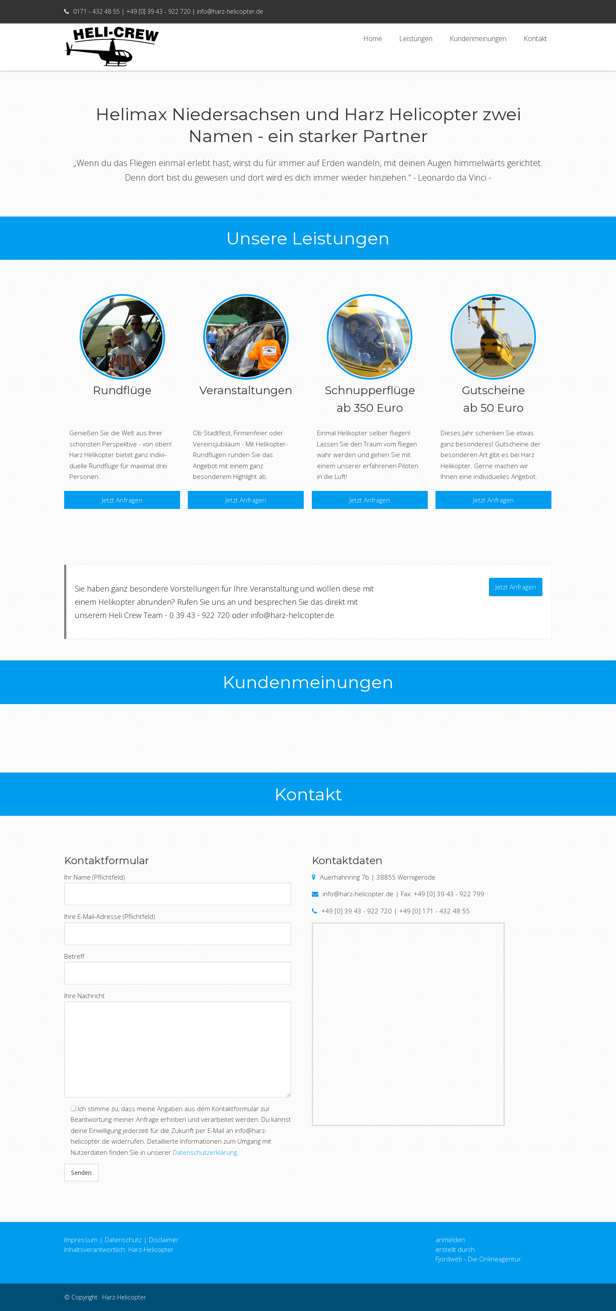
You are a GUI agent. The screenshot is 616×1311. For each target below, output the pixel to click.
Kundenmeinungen (478, 42)
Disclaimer (164, 1239)
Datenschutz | (126, 1239)
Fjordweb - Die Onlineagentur (478, 1259)
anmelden (450, 1239)
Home (372, 42)
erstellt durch (455, 1249)
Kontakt (535, 42)
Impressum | (83, 1239)
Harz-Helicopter (124, 1297)
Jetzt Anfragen (122, 500)
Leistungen (415, 42)
